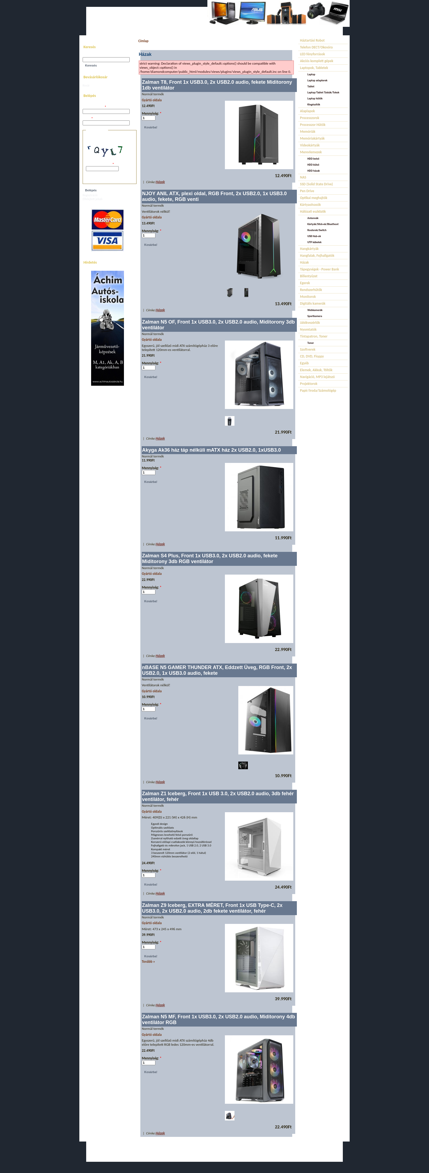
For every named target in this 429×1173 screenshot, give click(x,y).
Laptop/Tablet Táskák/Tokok (324, 92)
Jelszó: (88, 118)
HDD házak (314, 170)
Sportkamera (315, 316)
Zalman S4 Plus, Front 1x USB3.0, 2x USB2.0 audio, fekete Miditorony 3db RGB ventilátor (209, 558)
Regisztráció (90, 195)
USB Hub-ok (314, 236)
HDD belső (313, 158)
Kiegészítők (314, 104)
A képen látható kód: (100, 164)
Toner (311, 343)
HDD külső (313, 164)
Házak (160, 182)
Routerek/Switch (317, 230)
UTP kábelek (314, 242)
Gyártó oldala (152, 100)
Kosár (86, 85)
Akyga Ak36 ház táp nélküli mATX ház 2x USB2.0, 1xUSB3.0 (211, 450)
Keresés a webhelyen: (96, 55)
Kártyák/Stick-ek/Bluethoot (323, 224)
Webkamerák (315, 310)
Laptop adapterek (317, 80)
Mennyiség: (151, 113)
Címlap (143, 41)
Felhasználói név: (94, 107)
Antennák (313, 218)
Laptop (311, 74)
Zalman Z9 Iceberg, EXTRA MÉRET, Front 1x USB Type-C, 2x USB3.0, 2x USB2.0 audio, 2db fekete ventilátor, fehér (212, 908)
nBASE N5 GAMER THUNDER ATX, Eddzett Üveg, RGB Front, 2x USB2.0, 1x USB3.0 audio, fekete (217, 670)
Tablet (311, 86)
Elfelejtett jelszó (92, 199)
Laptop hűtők (315, 98)
